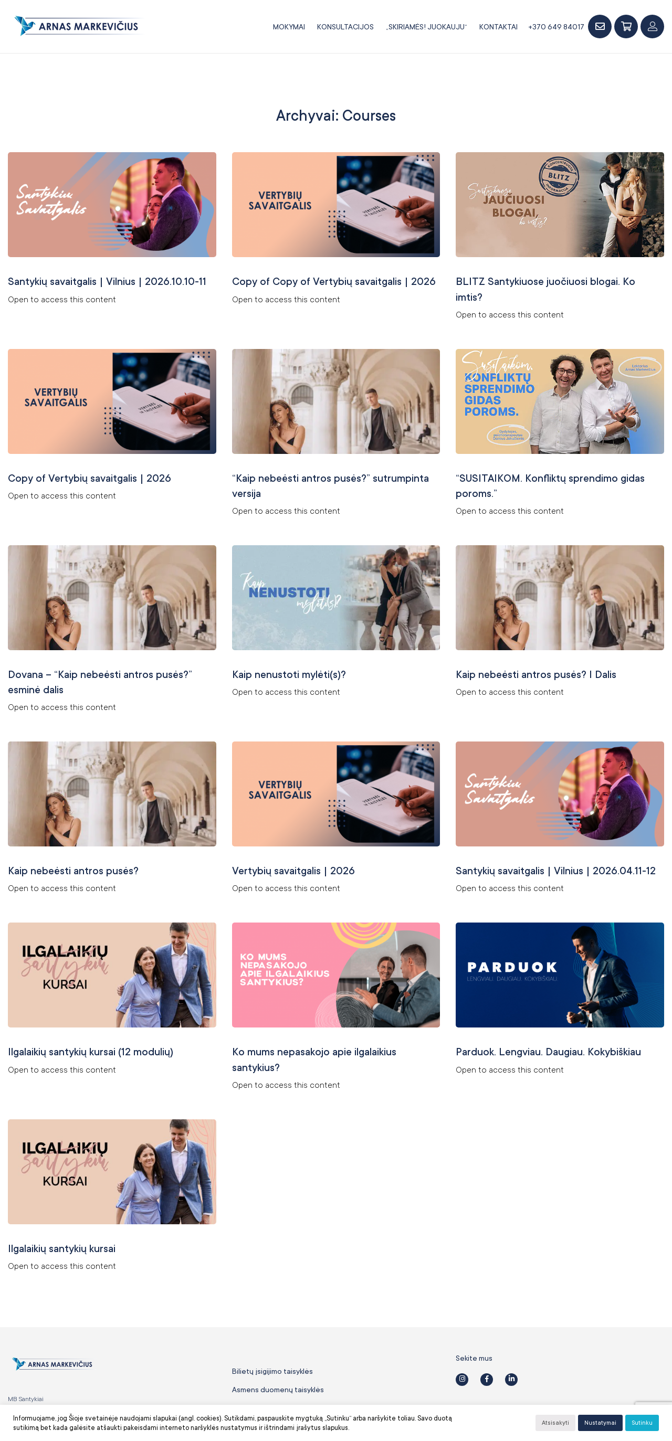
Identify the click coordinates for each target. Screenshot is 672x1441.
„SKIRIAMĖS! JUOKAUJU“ (426, 27)
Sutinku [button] (642, 1422)
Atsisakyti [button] (555, 1422)
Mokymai (289, 27)
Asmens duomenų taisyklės (278, 1373)
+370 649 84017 (556, 27)
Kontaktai (498, 27)
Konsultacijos (345, 27)
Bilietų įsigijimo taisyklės (272, 1355)
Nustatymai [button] (600, 1422)
